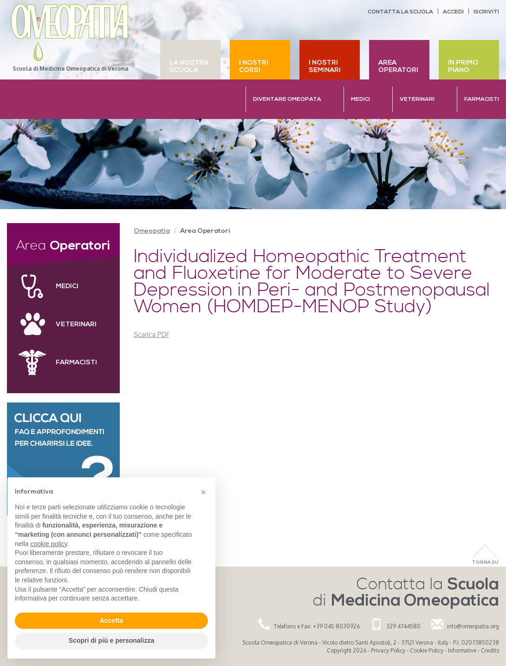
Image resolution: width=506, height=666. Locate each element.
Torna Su (485, 562)
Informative (462, 650)
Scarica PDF (151, 334)
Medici (67, 286)
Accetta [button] (111, 620)
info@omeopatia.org (473, 626)
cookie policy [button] (48, 543)
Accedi (453, 12)
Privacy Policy (388, 650)
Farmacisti (76, 362)
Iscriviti (486, 12)
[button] (203, 492)
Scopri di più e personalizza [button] (111, 640)
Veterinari (76, 324)
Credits (490, 650)
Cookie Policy (426, 650)
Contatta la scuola (400, 12)
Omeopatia (152, 231)
